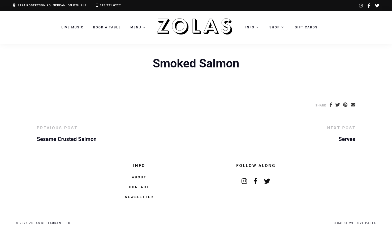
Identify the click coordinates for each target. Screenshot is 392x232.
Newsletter (139, 197)
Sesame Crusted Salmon (67, 139)
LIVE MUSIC (72, 27)
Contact (139, 187)
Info (250, 27)
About (139, 177)
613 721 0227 (110, 5)
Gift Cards (306, 27)
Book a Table (107, 27)
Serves (347, 139)
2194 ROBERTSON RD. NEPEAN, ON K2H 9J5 (52, 5)
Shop (274, 27)
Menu (135, 27)
